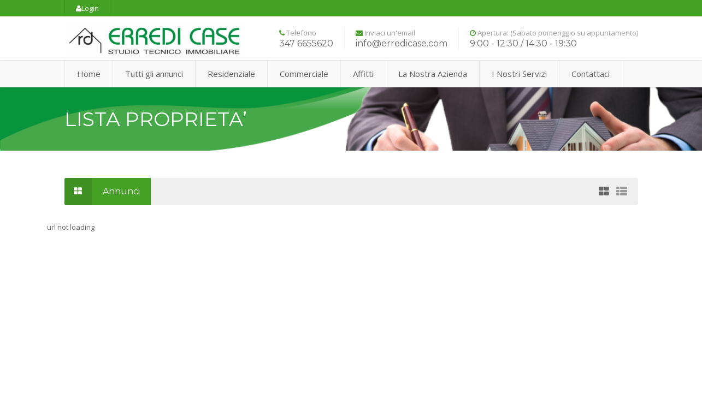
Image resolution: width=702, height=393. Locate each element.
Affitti (363, 73)
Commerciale (304, 73)
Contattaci (590, 73)
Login (87, 8)
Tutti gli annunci (154, 73)
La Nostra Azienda (432, 73)
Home (89, 73)
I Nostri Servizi (519, 73)
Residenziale (231, 73)
